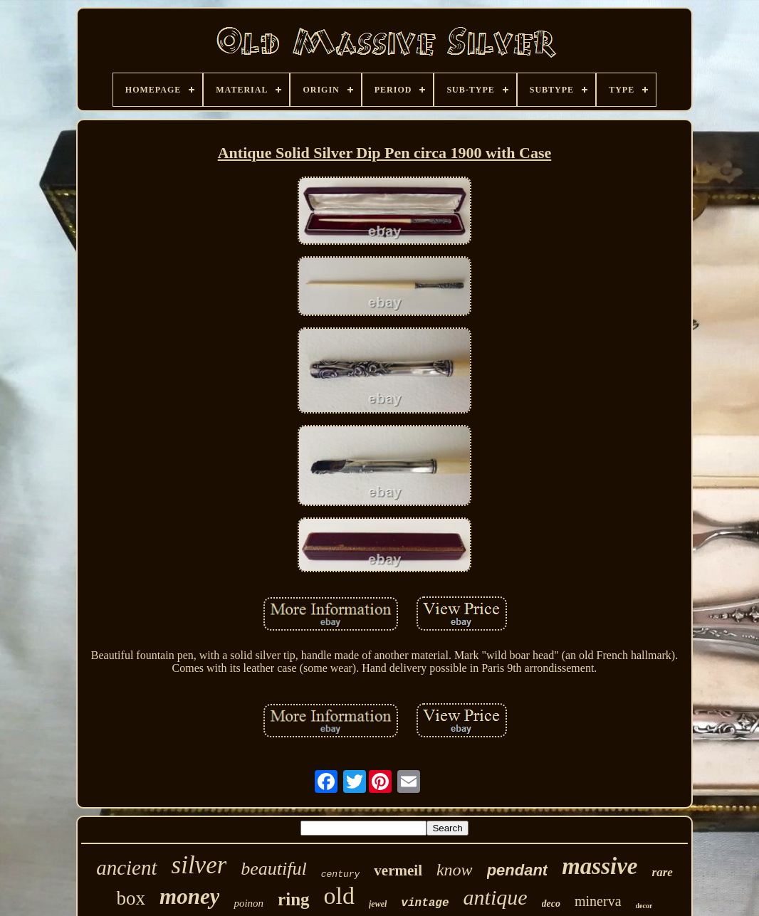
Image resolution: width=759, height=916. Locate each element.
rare (662, 872)
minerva (598, 901)
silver (199, 865)
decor (644, 906)
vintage (425, 903)
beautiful (273, 868)
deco (551, 903)
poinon (248, 903)
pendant (517, 870)
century (340, 874)
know (454, 869)
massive (599, 866)
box (131, 898)
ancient (126, 867)
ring (293, 899)
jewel (378, 904)
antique (496, 897)
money (189, 896)
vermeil (398, 870)
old (339, 896)
